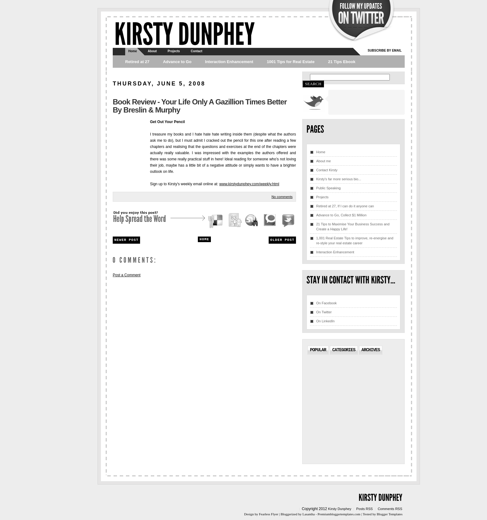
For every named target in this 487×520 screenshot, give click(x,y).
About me (323, 161)
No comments (282, 197)
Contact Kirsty (326, 170)
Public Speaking (328, 188)
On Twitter (324, 312)
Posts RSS (364, 509)
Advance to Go (177, 61)
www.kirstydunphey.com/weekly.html (249, 184)
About (152, 51)
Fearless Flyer (268, 514)
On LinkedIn (325, 321)
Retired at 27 (137, 61)
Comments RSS (390, 509)
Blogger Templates (390, 514)
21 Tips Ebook (341, 61)
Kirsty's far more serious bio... (338, 179)
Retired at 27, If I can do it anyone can (345, 206)
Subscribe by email (385, 50)
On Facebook (326, 303)
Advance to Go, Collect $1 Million (341, 215)
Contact (196, 51)
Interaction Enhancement (229, 61)
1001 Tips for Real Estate (291, 61)
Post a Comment (126, 275)
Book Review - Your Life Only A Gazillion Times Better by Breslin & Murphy (200, 106)
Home (132, 51)
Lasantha (309, 514)
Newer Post (126, 240)
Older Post (282, 240)
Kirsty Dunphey (339, 509)
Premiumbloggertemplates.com (339, 514)
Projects (174, 51)
